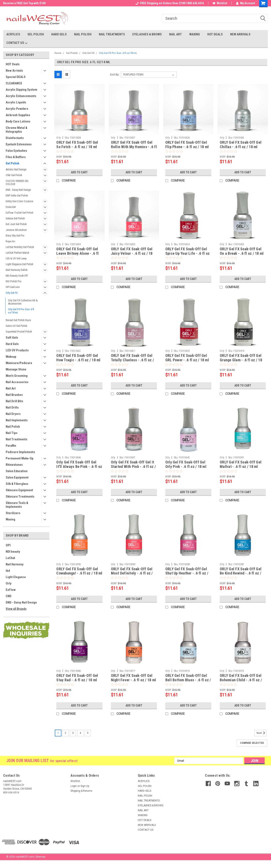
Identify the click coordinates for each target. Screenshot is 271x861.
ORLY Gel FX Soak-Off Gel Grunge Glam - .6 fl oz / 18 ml (241, 360)
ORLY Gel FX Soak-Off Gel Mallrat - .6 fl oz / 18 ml (240, 464)
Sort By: (114, 74)
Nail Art (11, 388)
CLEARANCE (14, 83)
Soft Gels (12, 337)
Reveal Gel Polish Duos (18, 320)
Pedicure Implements (20, 452)
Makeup (11, 357)
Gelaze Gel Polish (15, 218)
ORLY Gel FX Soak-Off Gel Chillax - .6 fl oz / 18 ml (240, 144)
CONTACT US (17, 43)
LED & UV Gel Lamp (16, 258)
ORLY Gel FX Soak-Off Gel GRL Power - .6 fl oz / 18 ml (187, 357)
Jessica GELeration (16, 229)
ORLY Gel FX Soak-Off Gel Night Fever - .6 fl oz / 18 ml (133, 677)
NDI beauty (13, 552)
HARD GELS (59, 34)
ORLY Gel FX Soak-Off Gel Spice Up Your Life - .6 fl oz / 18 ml (187, 253)
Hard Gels (12, 344)
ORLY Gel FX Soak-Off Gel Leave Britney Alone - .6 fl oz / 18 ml (77, 253)
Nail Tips (11, 433)
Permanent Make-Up (19, 458)
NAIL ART (175, 34)
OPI (8, 545)
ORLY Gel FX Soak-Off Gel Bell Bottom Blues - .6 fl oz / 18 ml (188, 680)
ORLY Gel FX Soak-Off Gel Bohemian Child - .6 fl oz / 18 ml (241, 680)
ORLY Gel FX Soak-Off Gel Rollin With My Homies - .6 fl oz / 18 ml (134, 146)
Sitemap (40, 856)
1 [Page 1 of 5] (58, 733)
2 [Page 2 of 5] (65, 733)
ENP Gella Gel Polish (17, 195)
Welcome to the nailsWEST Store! (24, 3)
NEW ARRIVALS (240, 34)
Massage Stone (16, 369)
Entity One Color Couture (19, 201)
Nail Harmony (15, 564)
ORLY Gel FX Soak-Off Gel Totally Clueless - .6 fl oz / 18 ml (132, 360)
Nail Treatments (16, 439)
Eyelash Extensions (19, 144)
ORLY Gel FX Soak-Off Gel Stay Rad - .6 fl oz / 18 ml (77, 677)
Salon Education (17, 471)
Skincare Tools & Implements (17, 505)
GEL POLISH (36, 34)
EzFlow (11, 590)
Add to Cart (79, 172)
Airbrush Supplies (18, 115)
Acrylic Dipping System (21, 90)
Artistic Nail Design (16, 169)
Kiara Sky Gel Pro (15, 235)
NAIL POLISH (82, 34)
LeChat (10, 558)
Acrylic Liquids (16, 102)
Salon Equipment (17, 477)
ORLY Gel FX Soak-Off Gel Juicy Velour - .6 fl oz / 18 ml (132, 253)
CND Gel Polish (14, 175)
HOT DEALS (215, 34)
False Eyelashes (16, 151)
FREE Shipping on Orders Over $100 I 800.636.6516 (170, 3)
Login (74, 785)
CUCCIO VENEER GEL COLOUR (17, 182)
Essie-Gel (11, 207)
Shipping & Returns (81, 790)
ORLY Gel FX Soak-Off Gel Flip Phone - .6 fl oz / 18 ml (187, 144)
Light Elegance (16, 577)
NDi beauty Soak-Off (17, 275)
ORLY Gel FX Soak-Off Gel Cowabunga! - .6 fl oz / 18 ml (79, 571)
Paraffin (11, 446)
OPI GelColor (13, 287)
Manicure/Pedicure (19, 363)
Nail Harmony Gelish (17, 269)
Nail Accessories (17, 382)
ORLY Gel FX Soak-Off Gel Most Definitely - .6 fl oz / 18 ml (132, 573)
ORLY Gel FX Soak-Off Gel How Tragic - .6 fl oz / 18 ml (78, 357)
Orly (8, 583)
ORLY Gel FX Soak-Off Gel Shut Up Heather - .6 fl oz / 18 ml (186, 573)
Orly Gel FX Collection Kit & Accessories (23, 302)
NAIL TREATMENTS (112, 34)
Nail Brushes (14, 395)
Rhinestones (14, 465)
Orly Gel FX (12, 292)
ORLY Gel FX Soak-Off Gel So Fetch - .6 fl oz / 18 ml (77, 144)
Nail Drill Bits (14, 401)
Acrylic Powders (17, 109)
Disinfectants (15, 138)
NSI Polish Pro (13, 281)
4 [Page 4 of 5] (80, 733)
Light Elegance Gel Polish (19, 264)
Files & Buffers (16, 157)
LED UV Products (17, 350)
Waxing (10, 519)
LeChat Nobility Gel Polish (20, 247)
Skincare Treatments (20, 496)
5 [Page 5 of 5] (87, 733)
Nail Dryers (13, 414)
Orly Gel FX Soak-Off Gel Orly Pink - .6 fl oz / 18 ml (185, 464)
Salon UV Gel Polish (16, 325)
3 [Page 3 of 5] (73, 733)
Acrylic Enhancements (21, 96)
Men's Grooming (17, 376)
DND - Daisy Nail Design (18, 189)
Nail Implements (17, 420)
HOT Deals (12, 64)
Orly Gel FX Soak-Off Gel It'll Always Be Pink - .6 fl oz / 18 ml (79, 466)
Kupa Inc (10, 241)
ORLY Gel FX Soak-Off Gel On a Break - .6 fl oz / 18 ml (242, 251)
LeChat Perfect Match (17, 252)
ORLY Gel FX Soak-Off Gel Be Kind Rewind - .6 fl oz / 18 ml (240, 573)
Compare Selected (252, 742)
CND (8, 596)
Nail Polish (13, 426)
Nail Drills (12, 407)
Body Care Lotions (18, 121)
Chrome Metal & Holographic (16, 130)
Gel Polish (12, 163)
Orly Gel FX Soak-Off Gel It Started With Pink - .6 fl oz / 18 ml (133, 466)
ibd (8, 571)
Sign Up (84, 785)
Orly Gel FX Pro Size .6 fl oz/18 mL (21, 311)
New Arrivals (14, 70)
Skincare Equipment (19, 490)
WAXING (194, 34)
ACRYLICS (13, 34)
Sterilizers (13, 513)
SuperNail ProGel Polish (19, 331)
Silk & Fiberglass (17, 484)
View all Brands (16, 609)
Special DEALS (16, 77)
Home (57, 53)
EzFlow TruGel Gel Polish (19, 212)
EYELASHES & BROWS (147, 34)
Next (262, 733)
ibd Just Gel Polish (16, 224)
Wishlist (220, 3)
